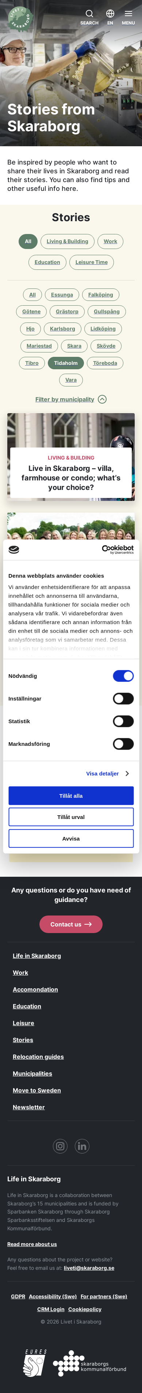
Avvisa (71, 838)
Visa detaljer (102, 773)
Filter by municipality (71, 399)
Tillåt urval (71, 817)
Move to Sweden (37, 1090)
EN (110, 17)
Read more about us (32, 1244)
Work (20, 972)
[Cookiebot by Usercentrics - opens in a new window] (102, 550)
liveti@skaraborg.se (89, 1268)
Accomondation (35, 989)
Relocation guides (38, 1056)
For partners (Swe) (104, 1296)
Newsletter (29, 1107)
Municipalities (32, 1073)
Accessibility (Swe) (53, 1296)
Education (27, 1006)
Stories (23, 1039)
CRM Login (51, 1309)
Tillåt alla (71, 795)
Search (89, 17)
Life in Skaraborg (37, 955)
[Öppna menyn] (128, 17)
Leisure (23, 1023)
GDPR (18, 1296)
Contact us (71, 924)
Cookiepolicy (84, 1309)
